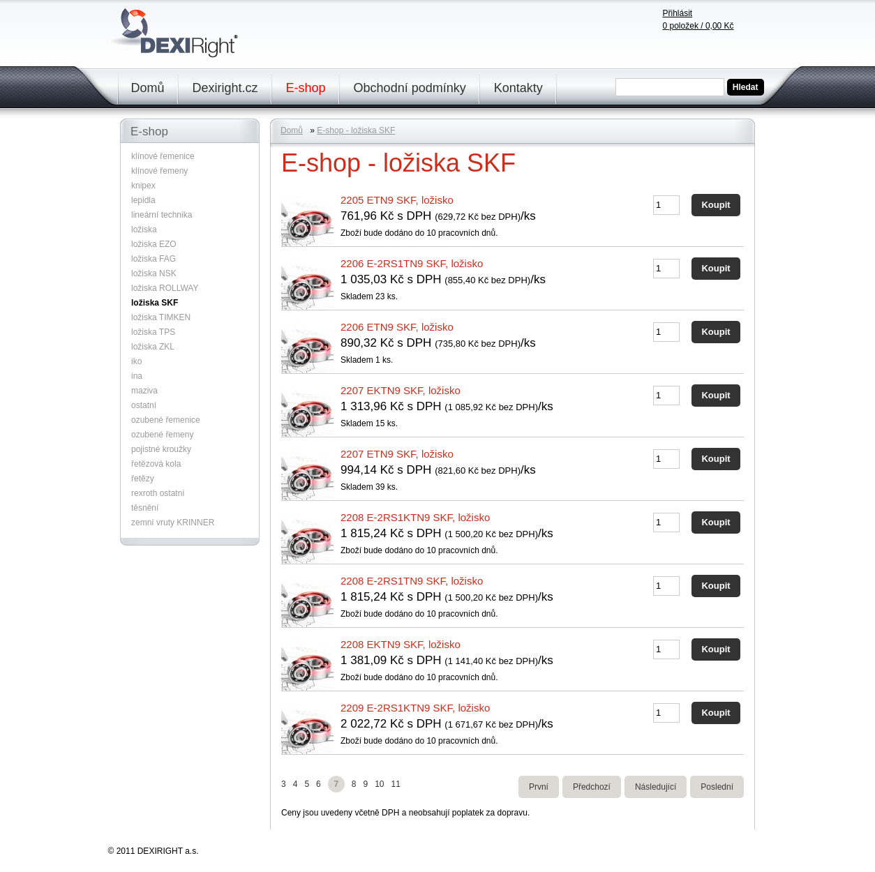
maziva (144, 391)
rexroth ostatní (158, 493)
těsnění (144, 508)
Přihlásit (678, 13)
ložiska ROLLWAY (164, 288)
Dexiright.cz (225, 88)
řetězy (142, 478)
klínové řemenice (163, 156)
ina (136, 376)
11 (395, 784)
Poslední (717, 787)
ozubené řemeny (162, 434)
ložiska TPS (153, 332)
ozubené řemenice (165, 420)
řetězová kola (156, 464)
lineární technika (161, 215)
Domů (148, 88)
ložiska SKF (154, 303)
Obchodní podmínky (410, 88)
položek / (698, 26)
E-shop (306, 88)
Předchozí (592, 787)
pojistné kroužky (161, 449)
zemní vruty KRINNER (172, 522)
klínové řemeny (159, 171)
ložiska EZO (154, 244)
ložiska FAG (153, 259)
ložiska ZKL (152, 347)
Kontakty (518, 88)
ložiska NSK (154, 273)
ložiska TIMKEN (160, 317)
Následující (655, 787)
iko (136, 361)
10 (379, 784)
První (538, 787)
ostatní (143, 405)
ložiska (144, 229)
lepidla (143, 200)
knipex (143, 185)
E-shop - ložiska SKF (356, 130)
